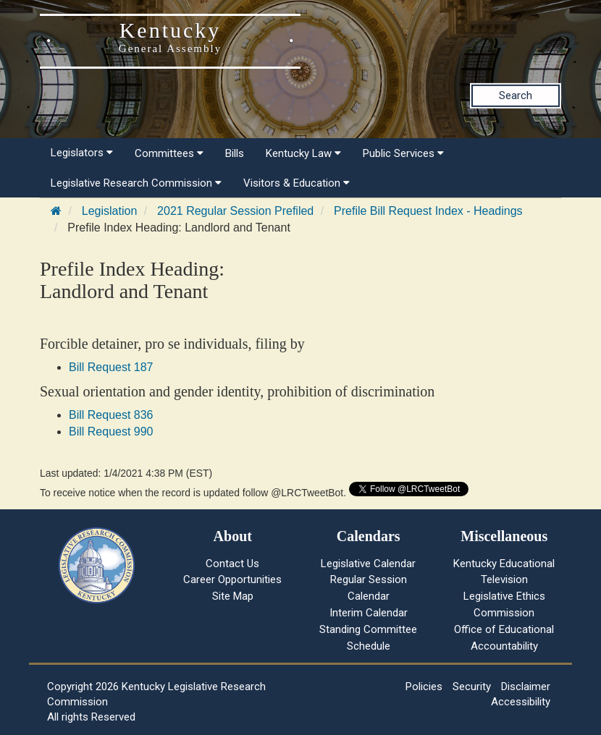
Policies (423, 686)
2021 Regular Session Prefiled (235, 211)
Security (472, 686)
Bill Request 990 (111, 431)
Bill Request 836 (111, 415)
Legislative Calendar (368, 563)
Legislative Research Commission (136, 183)
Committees (169, 153)
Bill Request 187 (111, 367)
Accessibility (520, 701)
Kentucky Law (303, 153)
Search (515, 95)
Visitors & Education (296, 183)
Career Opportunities (232, 579)
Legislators (82, 152)
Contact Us (232, 563)
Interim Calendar (368, 612)
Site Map (232, 596)
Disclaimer (525, 686)
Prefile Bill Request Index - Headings (428, 211)
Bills (234, 153)
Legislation (110, 211)
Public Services (403, 153)
